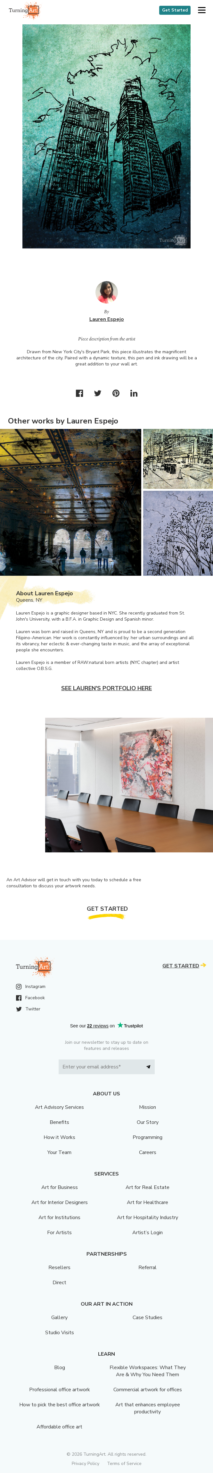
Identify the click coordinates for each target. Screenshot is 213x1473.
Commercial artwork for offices (147, 1389)
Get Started (175, 10)
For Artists (59, 1232)
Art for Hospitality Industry (147, 1217)
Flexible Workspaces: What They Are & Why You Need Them (148, 1371)
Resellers (59, 1267)
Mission (147, 1107)
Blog (59, 1367)
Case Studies (147, 1317)
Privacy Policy (85, 1463)
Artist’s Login (147, 1232)
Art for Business (59, 1187)
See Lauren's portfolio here (106, 688)
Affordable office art (59, 1426)
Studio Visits (59, 1332)
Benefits (59, 1122)
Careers (147, 1152)
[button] (201, 10)
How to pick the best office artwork (59, 1404)
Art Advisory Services (59, 1107)
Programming (147, 1137)
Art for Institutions (59, 1217)
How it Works (59, 1137)
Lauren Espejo (106, 319)
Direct (59, 1282)
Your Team (59, 1152)
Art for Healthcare (147, 1202)
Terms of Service (124, 1463)
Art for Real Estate (147, 1187)
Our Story (148, 1122)
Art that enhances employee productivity (147, 1408)
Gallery (59, 1317)
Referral (147, 1267)
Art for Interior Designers (59, 1202)
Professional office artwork (59, 1389)
